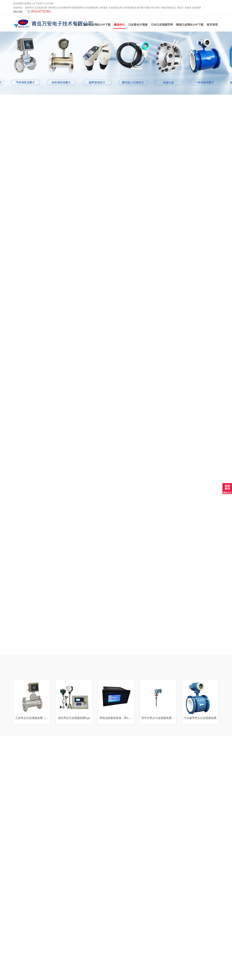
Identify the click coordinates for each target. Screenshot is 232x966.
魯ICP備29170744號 (151, 957)
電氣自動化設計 (168, 7)
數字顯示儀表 (143, 7)
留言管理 (212, 26)
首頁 (77, 26)
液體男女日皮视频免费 (59, 7)
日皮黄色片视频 (137, 26)
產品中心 (119, 27)
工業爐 (17, 941)
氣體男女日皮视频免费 (36, 7)
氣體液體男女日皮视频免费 (84, 7)
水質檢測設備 (115, 7)
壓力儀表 (155, 7)
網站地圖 (17, 11)
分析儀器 (103, 7)
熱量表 (188, 7)
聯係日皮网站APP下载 (189, 26)
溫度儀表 (196, 7)
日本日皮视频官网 (162, 26)
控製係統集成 (129, 7)
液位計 (180, 7)
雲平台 (17, 937)
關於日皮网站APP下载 (97, 26)
